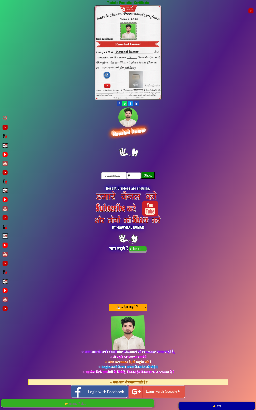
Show (148, 175)
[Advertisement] (128, 277)
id (136, 104)
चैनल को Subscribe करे (128, 163)
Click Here (137, 249)
